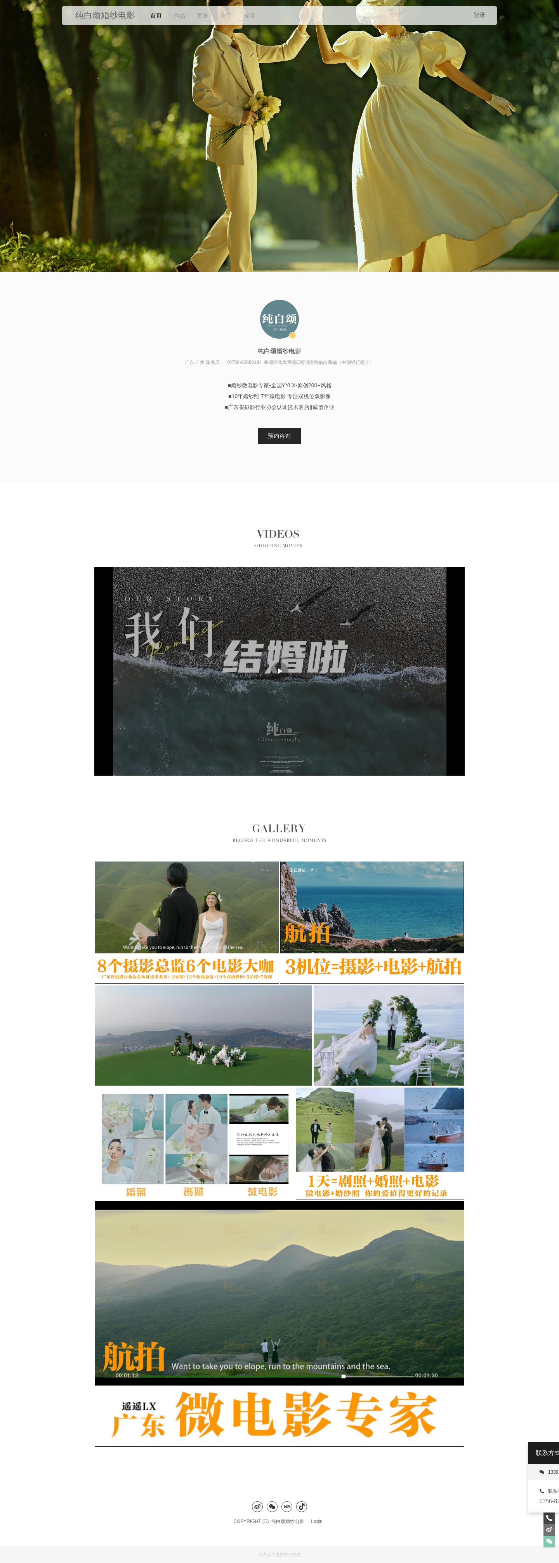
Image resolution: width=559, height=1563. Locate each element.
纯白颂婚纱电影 (289, 1521)
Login (316, 1521)
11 (332, 268)
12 (343, 268)
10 (320, 268)
